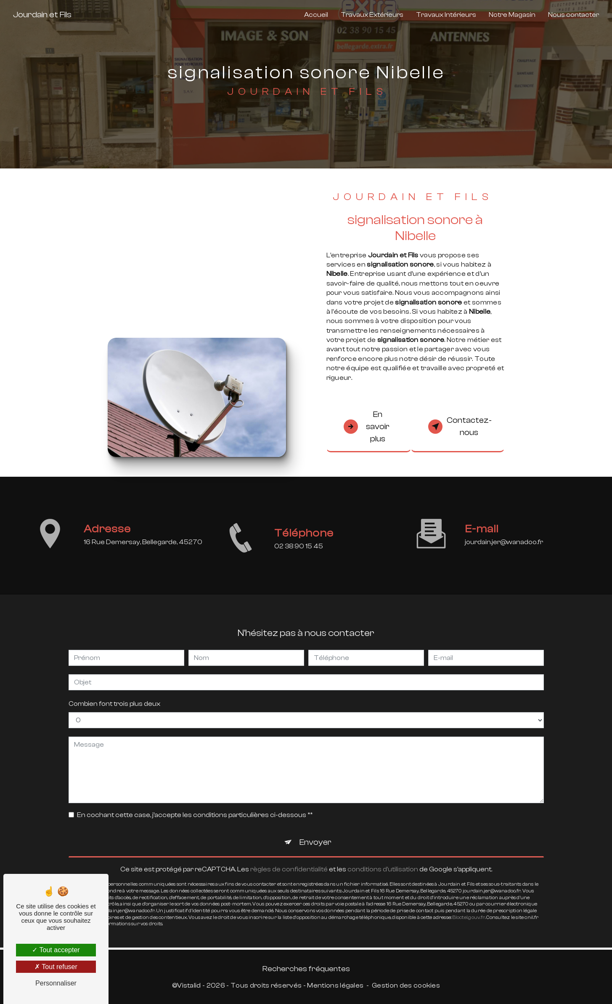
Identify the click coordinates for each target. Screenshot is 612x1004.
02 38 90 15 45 (298, 555)
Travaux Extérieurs (372, 15)
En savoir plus (367, 426)
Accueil (316, 15)
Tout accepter (55, 949)
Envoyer (315, 833)
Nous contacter (573, 15)
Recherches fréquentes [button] (306, 968)
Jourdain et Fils (42, 14)
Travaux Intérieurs (446, 15)
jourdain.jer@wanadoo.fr (504, 533)
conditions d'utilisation (382, 860)
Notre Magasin (512, 15)
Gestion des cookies (406, 985)
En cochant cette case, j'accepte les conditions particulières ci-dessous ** (195, 806)
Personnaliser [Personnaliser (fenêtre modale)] (56, 983)
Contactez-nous (460, 426)
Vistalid (189, 985)
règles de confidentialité (289, 860)
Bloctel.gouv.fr (469, 908)
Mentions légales (335, 985)
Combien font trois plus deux (114, 695)
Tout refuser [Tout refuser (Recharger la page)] (55, 966)
